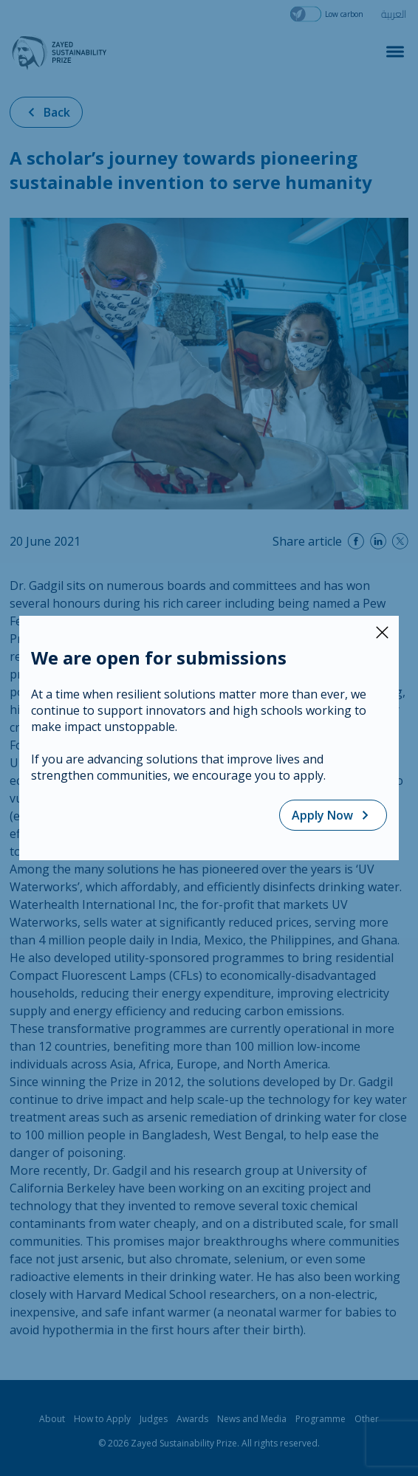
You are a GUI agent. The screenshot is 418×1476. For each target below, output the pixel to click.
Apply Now (333, 815)
